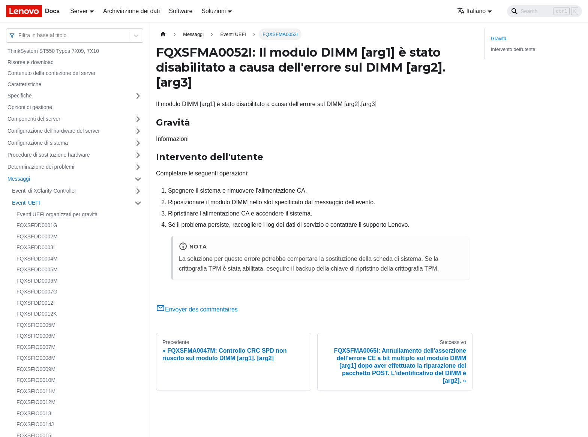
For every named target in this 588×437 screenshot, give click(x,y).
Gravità (498, 38)
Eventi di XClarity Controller (44, 191)
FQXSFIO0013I (34, 413)
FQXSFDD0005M (37, 269)
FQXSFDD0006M (37, 281)
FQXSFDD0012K (36, 314)
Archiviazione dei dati (131, 11)
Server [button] (79, 11)
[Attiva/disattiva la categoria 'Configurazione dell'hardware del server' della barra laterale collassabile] (138, 131)
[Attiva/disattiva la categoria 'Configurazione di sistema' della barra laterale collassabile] (138, 143)
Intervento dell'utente (513, 49)
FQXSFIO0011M (36, 391)
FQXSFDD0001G (36, 225)
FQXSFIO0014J (35, 424)
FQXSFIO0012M (36, 402)
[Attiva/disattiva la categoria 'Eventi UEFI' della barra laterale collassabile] (138, 203)
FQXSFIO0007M (36, 347)
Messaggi (19, 179)
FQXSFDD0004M (37, 259)
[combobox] (19, 35)
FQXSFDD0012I (35, 303)
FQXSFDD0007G (36, 292)
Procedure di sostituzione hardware (49, 155)
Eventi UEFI (26, 203)
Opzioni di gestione (30, 107)
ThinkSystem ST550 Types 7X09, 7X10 (53, 51)
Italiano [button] (471, 11)
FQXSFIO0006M (36, 336)
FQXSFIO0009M (36, 369)
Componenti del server (34, 119)
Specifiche (20, 96)
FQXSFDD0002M (37, 236)
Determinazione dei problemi (41, 167)
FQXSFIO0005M (36, 325)
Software (180, 11)
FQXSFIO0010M (36, 380)
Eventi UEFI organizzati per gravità (57, 214)
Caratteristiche (24, 84)
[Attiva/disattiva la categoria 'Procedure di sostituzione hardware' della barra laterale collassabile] (138, 155)
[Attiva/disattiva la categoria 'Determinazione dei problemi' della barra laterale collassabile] (138, 167)
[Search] (544, 11)
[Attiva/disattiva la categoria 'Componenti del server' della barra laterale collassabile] (138, 119)
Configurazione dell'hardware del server (54, 131)
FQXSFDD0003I (35, 247)
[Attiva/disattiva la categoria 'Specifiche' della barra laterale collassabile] (138, 96)
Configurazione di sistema (38, 143)
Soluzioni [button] (213, 11)
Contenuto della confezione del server (52, 73)
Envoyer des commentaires (197, 309)
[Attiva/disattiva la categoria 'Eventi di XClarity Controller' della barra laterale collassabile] (138, 191)
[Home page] (163, 34)
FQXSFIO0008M (36, 358)
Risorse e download (31, 62)
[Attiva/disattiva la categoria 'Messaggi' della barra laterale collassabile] (138, 179)
